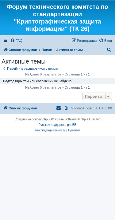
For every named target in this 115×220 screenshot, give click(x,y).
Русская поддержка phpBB (57, 125)
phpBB (47, 119)
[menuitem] (16, 40)
